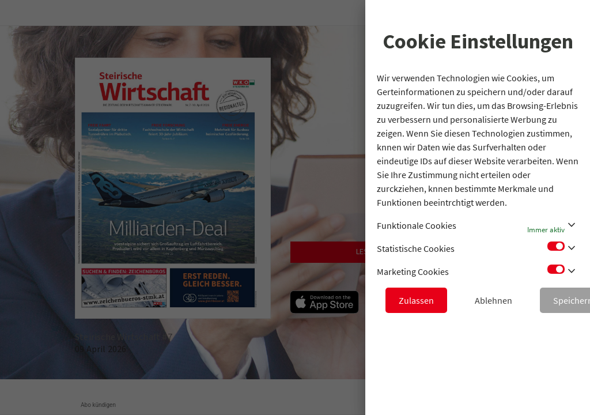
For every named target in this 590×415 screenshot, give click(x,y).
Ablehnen (493, 300)
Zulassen (416, 300)
